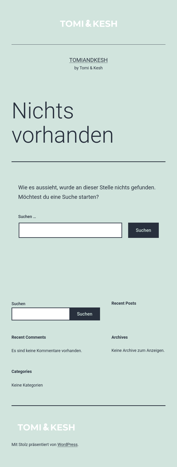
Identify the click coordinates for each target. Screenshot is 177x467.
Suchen (18, 303)
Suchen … (27, 216)
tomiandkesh (88, 60)
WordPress (67, 444)
